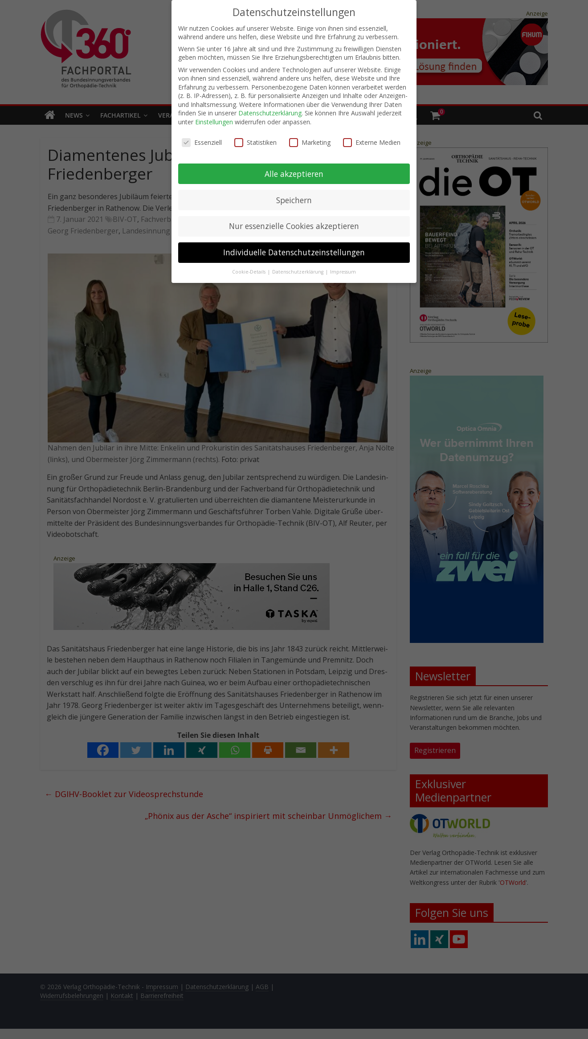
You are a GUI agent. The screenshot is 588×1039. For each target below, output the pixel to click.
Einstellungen (214, 121)
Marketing (310, 142)
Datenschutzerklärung (270, 113)
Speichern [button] (294, 199)
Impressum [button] (343, 271)
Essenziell (202, 142)
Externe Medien (371, 142)
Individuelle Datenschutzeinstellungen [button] (294, 252)
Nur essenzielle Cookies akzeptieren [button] (294, 226)
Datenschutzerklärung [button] (298, 271)
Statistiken (255, 142)
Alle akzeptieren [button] (294, 173)
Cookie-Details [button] (249, 271)
